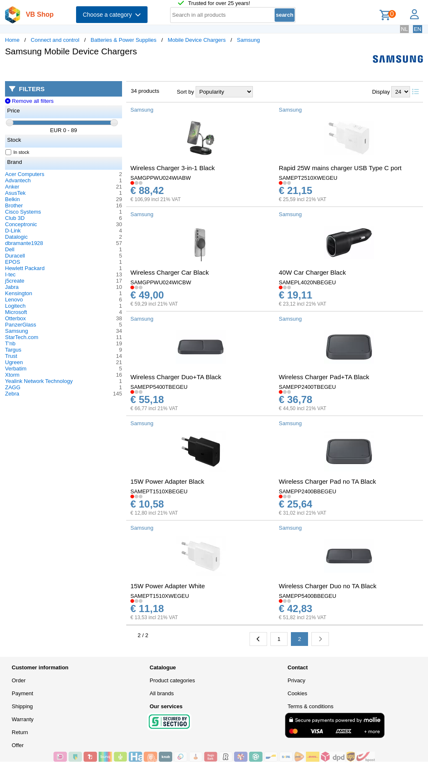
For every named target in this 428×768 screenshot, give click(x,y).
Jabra (12, 287)
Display (381, 92)
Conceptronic (21, 224)
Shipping (22, 706)
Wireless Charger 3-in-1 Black (172, 167)
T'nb (10, 343)
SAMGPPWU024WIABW (160, 178)
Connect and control (55, 40)
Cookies (297, 693)
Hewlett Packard (25, 268)
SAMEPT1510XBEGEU (159, 491)
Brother (14, 205)
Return (20, 732)
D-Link (13, 230)
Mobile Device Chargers (197, 40)
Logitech (15, 306)
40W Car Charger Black (312, 272)
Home (12, 40)
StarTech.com (21, 337)
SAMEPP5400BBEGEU (307, 596)
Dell (9, 249)
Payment (22, 693)
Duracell (15, 256)
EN (417, 29)
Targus (13, 350)
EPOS (12, 262)
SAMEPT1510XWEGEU (159, 596)
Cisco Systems (23, 212)
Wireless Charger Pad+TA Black (324, 376)
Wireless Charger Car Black (169, 272)
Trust (11, 356)
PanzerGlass (20, 324)
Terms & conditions (311, 706)
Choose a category (112, 14)
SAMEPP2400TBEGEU (307, 387)
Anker (12, 187)
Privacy (297, 680)
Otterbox (15, 318)
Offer (18, 745)
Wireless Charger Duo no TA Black (328, 585)
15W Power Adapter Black (167, 481)
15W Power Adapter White (167, 585)
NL (404, 29)
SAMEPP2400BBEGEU (307, 491)
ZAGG (12, 387)
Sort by (185, 92)
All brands (162, 693)
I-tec (10, 274)
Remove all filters (29, 101)
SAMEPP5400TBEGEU (159, 387)
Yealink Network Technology (39, 381)
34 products (145, 91)
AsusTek (15, 193)
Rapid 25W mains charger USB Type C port (340, 167)
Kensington (18, 293)
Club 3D (15, 218)
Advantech (18, 180)
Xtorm (12, 375)
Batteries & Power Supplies (124, 40)
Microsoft (16, 312)
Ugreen (14, 362)
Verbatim (15, 368)
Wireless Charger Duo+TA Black (175, 376)
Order (18, 680)
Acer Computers (24, 174)
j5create (14, 281)
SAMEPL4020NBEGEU (307, 282)
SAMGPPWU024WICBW (160, 282)
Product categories (172, 680)
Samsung (248, 40)
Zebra (12, 393)
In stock (17, 152)
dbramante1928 (24, 243)
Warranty (22, 719)
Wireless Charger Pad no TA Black (327, 481)
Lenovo (14, 299)
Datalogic (16, 237)
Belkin (12, 199)
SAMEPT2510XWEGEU (308, 178)
